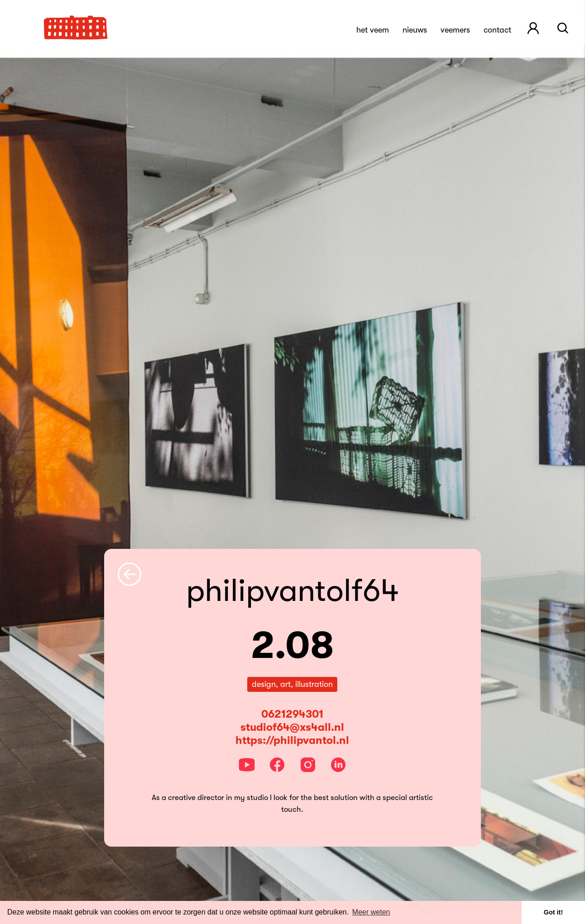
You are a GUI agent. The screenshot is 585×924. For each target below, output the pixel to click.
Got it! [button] (553, 912)
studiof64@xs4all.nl (292, 727)
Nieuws (415, 29)
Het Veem (372, 29)
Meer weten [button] (371, 912)
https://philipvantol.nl (292, 740)
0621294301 (292, 714)
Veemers (455, 29)
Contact (497, 29)
